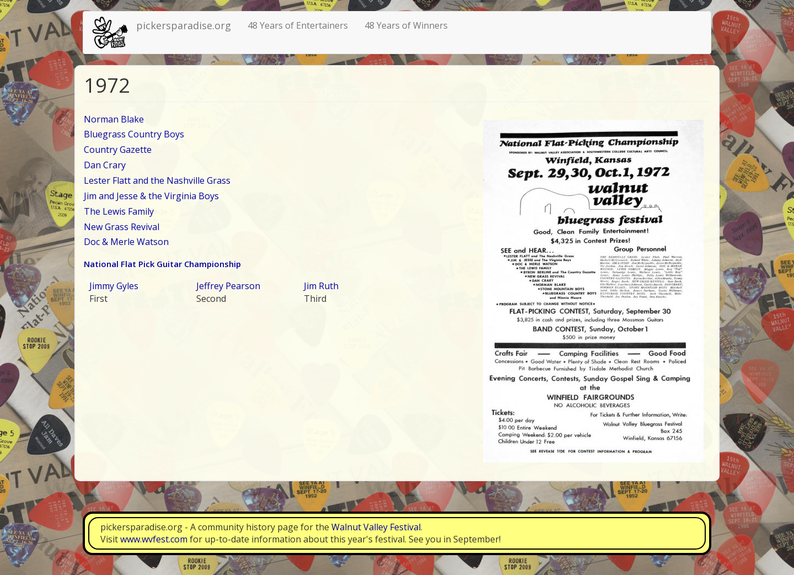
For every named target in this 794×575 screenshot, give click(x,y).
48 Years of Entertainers (298, 25)
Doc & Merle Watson (126, 242)
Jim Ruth (321, 286)
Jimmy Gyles (113, 286)
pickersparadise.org (183, 25)
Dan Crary (105, 165)
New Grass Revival (121, 227)
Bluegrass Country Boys (134, 134)
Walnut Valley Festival (376, 527)
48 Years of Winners (406, 25)
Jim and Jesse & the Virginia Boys (151, 196)
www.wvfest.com (153, 539)
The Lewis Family (119, 211)
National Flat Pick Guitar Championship (162, 263)
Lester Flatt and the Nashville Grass (157, 180)
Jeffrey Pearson (228, 286)
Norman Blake (114, 119)
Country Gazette (118, 149)
